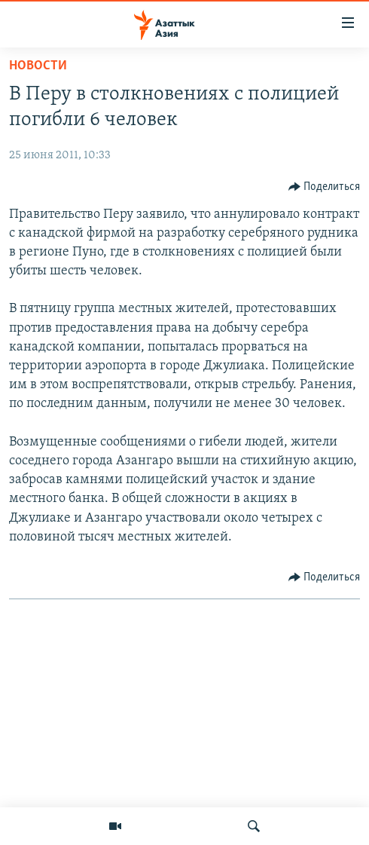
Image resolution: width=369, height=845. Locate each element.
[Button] (324, 187)
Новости (38, 66)
